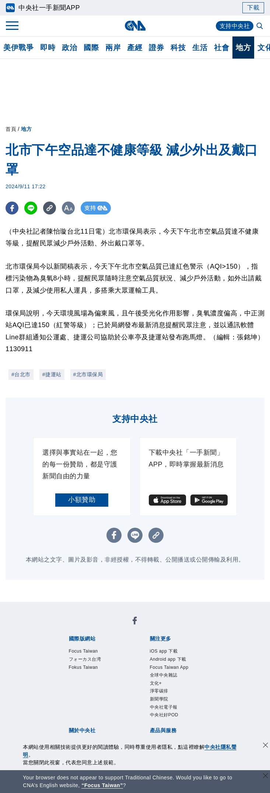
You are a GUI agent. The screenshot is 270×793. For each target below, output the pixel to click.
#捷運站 (52, 374)
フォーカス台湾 (85, 659)
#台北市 (21, 374)
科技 (178, 47)
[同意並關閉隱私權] (265, 746)
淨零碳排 (159, 691)
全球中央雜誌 (164, 675)
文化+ (156, 683)
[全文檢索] (260, 26)
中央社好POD (164, 714)
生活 (199, 47)
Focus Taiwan (83, 651)
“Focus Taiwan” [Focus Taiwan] (102, 785)
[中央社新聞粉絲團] (135, 621)
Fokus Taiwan (83, 667)
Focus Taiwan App (169, 667)
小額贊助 (81, 499)
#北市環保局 (88, 374)
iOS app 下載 (164, 651)
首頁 (11, 129)
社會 (221, 47)
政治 (69, 47)
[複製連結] (49, 208)
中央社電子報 (164, 707)
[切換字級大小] (68, 208)
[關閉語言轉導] (265, 776)
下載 (253, 7)
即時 (47, 47)
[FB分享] (12, 208)
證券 (156, 47)
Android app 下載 (168, 659)
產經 (134, 47)
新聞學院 (159, 699)
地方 (243, 47)
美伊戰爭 (18, 47)
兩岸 (112, 47)
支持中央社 (235, 26)
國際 (91, 47)
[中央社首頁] (135, 25)
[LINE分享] (30, 208)
